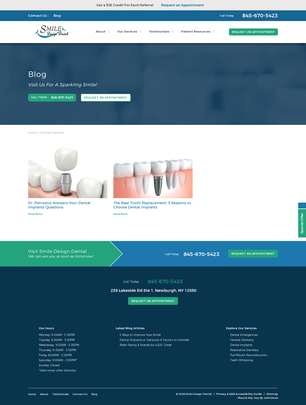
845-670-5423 (165, 281)
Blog (57, 16)
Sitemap (272, 394)
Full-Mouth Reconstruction (248, 355)
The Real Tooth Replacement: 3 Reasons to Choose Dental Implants (152, 205)
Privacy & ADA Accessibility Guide (239, 394)
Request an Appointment (182, 5)
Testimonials (159, 32)
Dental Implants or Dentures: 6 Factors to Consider (154, 340)
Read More (35, 214)
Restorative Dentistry (244, 350)
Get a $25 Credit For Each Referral (124, 5)
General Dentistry (242, 340)
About (101, 32)
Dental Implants (241, 345)
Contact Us (37, 16)
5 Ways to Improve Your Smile (140, 335)
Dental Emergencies (244, 335)
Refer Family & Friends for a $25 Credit (146, 345)
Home (32, 133)
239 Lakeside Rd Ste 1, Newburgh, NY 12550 (153, 290)
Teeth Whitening (241, 360)
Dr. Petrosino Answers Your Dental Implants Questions (59, 205)
